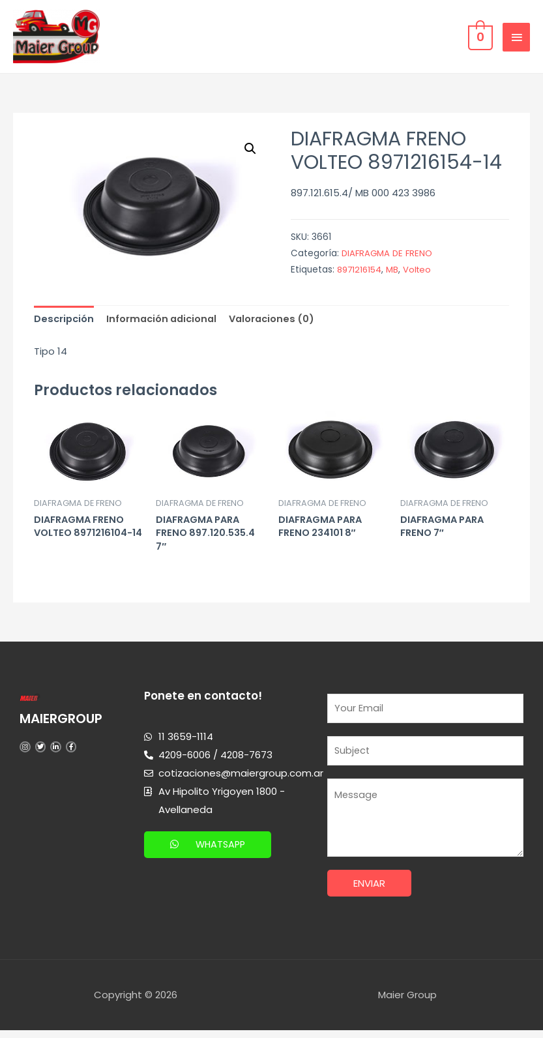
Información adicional (165, 322)
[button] (209, 850)
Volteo (419, 272)
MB (394, 272)
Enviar (369, 891)
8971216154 (360, 272)
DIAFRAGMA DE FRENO (388, 256)
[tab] (65, 322)
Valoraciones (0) (279, 322)
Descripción (65, 322)
